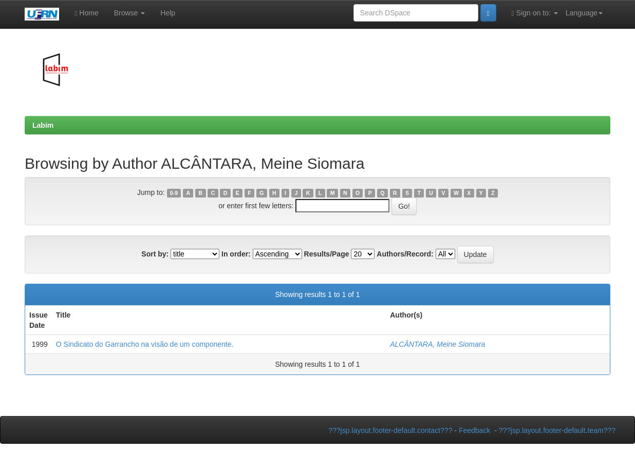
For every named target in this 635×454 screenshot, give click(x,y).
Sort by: (155, 254)
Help (167, 13)
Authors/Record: (405, 254)
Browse (129, 13)
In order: (236, 254)
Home (86, 13)
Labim (42, 125)
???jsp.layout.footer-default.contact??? (390, 430)
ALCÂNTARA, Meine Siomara (437, 344)
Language (584, 13)
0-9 (174, 193)
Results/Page (326, 254)
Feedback (474, 430)
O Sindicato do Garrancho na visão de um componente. (145, 344)
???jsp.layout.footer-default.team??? (557, 430)
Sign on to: (535, 13)
